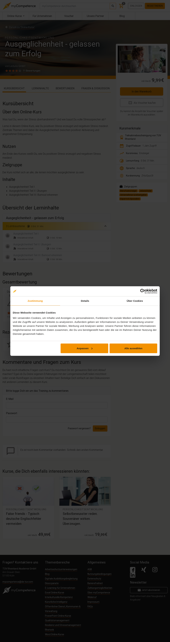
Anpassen (85, 348)
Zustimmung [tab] (35, 300)
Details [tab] (85, 300)
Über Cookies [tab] (135, 300)
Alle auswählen (133, 348)
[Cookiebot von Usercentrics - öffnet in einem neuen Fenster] (142, 291)
